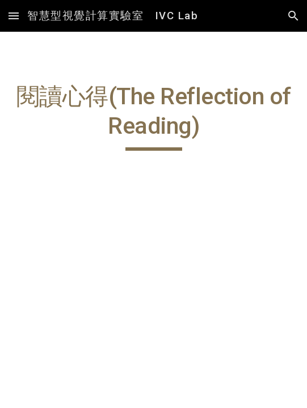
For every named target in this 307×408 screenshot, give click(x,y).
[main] (153, 116)
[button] (13, 15)
